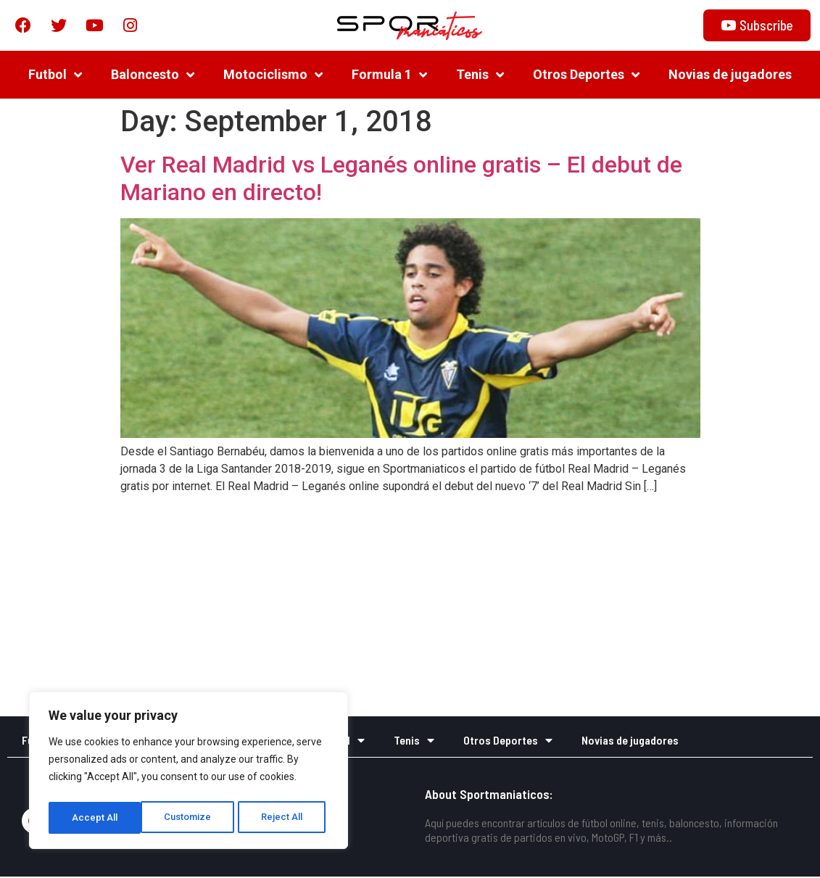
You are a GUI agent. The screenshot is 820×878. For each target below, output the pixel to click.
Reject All (191, 818)
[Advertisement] (410, 609)
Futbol (55, 76)
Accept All (283, 818)
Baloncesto (152, 76)
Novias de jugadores (730, 75)
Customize (95, 818)
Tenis (480, 76)
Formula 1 (389, 76)
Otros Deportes (586, 76)
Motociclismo (273, 76)
